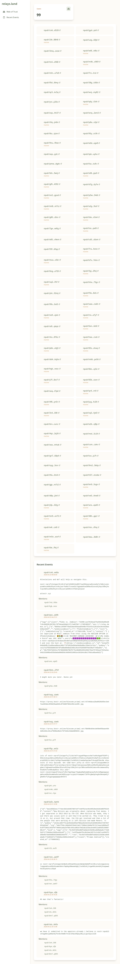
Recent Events (11, 17)
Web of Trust (10, 11)
